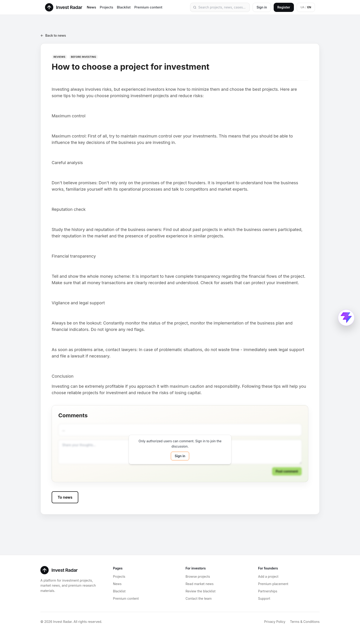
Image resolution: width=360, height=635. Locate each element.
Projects (106, 7)
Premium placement (273, 584)
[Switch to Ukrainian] (306, 7)
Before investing (83, 56)
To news (65, 497)
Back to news (53, 35)
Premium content (148, 7)
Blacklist (124, 7)
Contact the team (199, 598)
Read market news (200, 584)
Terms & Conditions (305, 622)
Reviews (59, 56)
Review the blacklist (200, 591)
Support (264, 598)
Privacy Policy (274, 622)
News (91, 7)
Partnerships (267, 591)
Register (283, 7)
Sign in (261, 7)
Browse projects (198, 576)
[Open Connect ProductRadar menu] (346, 317)
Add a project (268, 576)
